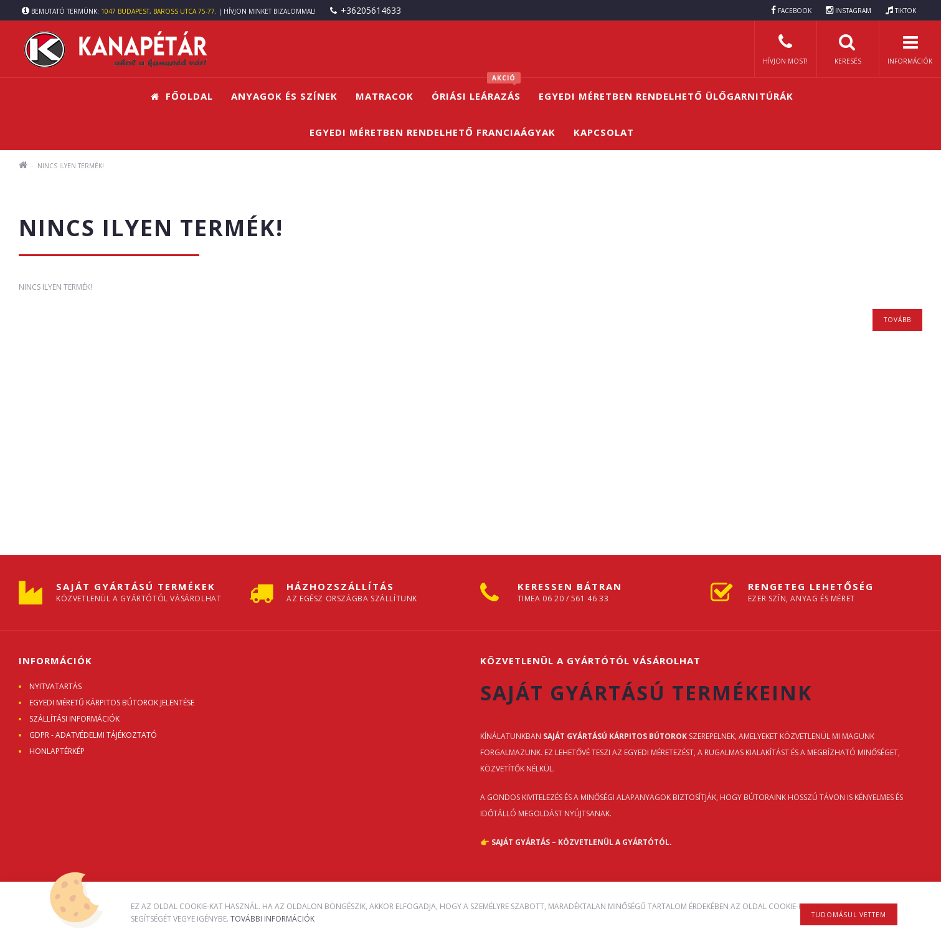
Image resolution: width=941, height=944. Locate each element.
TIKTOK (905, 10)
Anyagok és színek (284, 96)
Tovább (897, 319)
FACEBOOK (794, 10)
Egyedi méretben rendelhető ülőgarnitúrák (666, 96)
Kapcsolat (604, 132)
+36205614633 (371, 10)
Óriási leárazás (476, 89)
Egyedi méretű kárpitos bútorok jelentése (111, 702)
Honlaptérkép (57, 751)
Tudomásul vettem (848, 914)
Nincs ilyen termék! (70, 165)
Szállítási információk (74, 718)
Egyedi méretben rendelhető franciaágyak (433, 132)
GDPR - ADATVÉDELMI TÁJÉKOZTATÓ (93, 735)
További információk (272, 918)
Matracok (385, 96)
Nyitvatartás (55, 686)
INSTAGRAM (853, 10)
